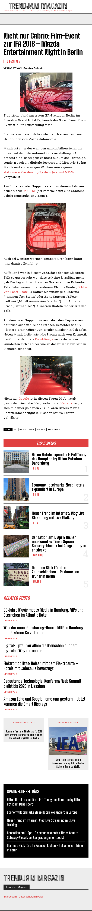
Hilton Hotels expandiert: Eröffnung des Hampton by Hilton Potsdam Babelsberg (59, 458)
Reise (36, 468)
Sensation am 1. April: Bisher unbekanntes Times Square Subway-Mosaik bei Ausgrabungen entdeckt (59, 544)
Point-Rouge (44, 339)
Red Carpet (54, 429)
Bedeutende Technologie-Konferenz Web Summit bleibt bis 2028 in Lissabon (42, 684)
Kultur (37, 581)
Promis (41, 429)
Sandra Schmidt (34, 68)
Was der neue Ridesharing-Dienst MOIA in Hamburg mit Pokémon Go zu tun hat (43, 630)
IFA (15, 429)
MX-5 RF (29, 191)
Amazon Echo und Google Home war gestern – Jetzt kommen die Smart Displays (44, 701)
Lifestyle (10, 620)
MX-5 (31, 429)
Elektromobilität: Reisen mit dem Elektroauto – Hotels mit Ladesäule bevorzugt (41, 666)
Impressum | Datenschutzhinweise (23, 896)
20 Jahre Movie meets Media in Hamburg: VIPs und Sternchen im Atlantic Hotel (43, 612)
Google (24, 398)
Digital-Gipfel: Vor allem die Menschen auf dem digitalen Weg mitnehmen (40, 648)
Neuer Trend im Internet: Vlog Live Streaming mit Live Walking (58, 515)
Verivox (66, 403)
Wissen (37, 555)
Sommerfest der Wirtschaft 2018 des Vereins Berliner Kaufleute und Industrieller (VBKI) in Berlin (23, 735)
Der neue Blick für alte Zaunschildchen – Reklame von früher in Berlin (55, 571)
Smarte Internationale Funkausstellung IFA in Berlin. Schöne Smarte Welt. (68, 763)
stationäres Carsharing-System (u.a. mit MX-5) (39, 172)
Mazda (23, 429)
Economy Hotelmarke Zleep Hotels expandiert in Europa (58, 487)
